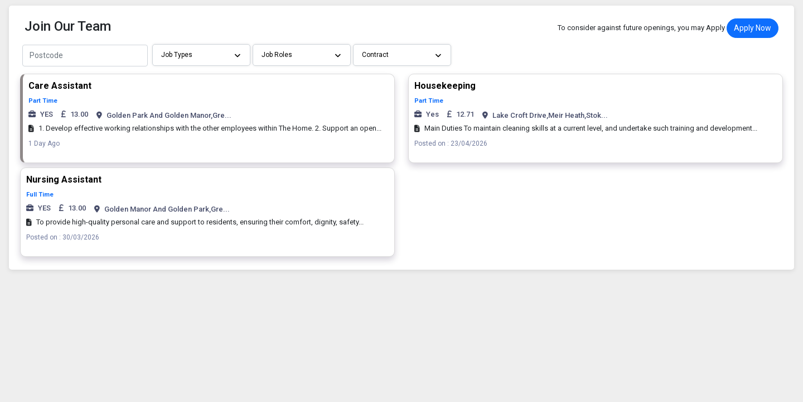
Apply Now (752, 27)
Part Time (42, 100)
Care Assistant (59, 85)
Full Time (40, 194)
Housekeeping (445, 85)
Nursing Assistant (63, 179)
